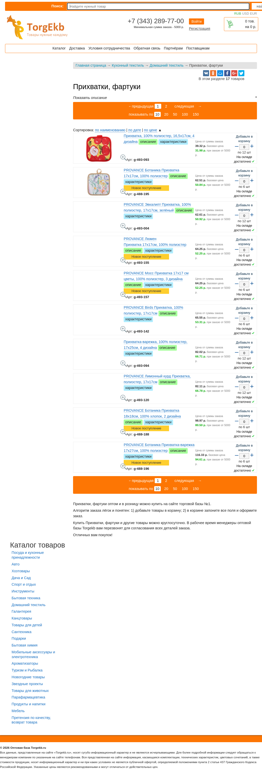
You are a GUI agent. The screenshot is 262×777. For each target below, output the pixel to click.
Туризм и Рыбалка (27, 670)
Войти (196, 21)
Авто (15, 564)
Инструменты (23, 591)
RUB (237, 13)
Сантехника (21, 632)
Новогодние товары (28, 677)
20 (166, 114)
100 (185, 114)
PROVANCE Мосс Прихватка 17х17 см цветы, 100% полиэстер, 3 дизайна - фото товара (123, 295)
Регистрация (199, 29)
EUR (253, 13)
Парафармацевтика (28, 697)
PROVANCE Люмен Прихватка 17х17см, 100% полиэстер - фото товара (123, 260)
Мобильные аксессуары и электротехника (33, 654)
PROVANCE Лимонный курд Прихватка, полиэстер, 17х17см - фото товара (123, 398)
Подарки (19, 638)
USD (245, 13)
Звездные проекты (27, 684)
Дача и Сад (21, 578)
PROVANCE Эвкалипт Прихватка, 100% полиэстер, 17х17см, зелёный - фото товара (123, 226)
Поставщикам (197, 48)
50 (175, 114)
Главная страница (91, 65)
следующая (184, 106)
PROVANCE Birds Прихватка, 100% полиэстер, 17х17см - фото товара (123, 329)
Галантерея (21, 611)
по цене (150, 130)
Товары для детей (27, 625)
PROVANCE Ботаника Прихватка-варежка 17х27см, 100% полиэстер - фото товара (123, 466)
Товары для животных (30, 691)
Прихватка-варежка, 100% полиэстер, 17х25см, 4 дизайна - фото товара (123, 363)
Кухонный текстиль (128, 65)
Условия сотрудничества (109, 48)
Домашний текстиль (166, 65)
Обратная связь (147, 48)
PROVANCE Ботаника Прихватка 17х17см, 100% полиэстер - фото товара (123, 192)
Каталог (59, 48)
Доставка (77, 48)
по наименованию (110, 130)
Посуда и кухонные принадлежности (28, 555)
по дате (134, 130)
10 (157, 114)
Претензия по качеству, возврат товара (31, 720)
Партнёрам (173, 48)
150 (196, 114)
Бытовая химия (25, 645)
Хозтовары (21, 571)
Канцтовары (22, 618)
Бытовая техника (26, 598)
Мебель (18, 711)
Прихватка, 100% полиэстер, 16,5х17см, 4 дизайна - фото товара (123, 157)
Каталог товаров (37, 545)
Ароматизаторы (25, 663)
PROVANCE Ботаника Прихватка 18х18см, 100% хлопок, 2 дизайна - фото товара (123, 432)
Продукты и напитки (28, 704)
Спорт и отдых (24, 584)
